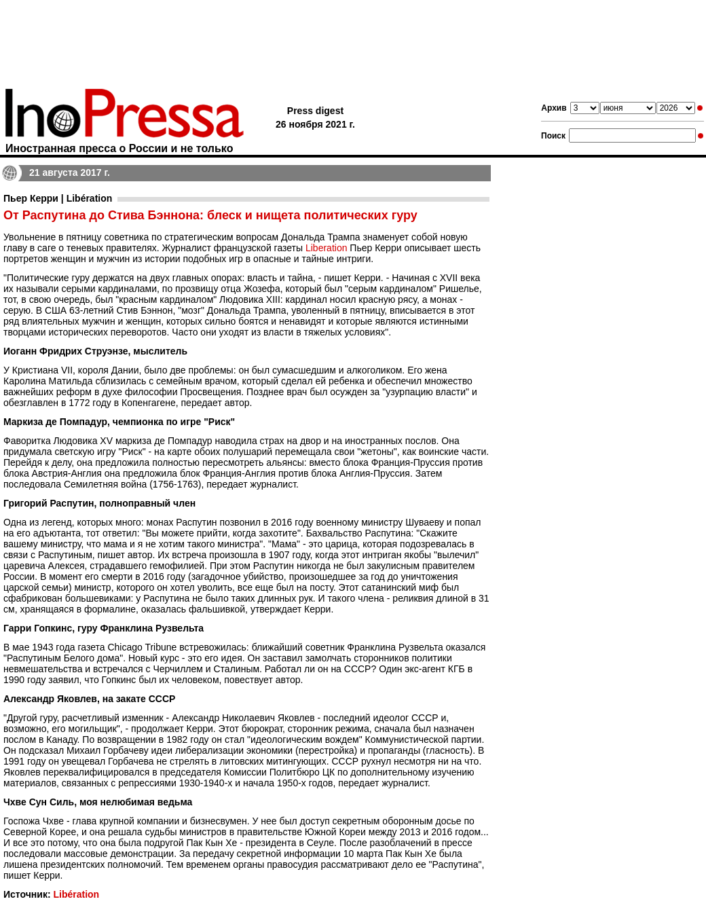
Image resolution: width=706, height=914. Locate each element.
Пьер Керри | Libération (57, 198)
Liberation (326, 247)
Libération (76, 894)
